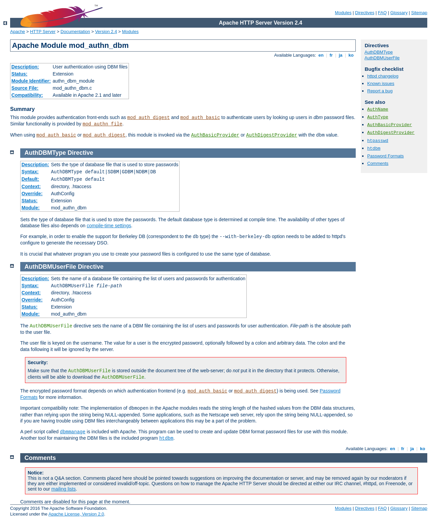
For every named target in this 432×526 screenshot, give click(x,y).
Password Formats (385, 155)
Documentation (75, 31)
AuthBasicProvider (215, 135)
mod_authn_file (103, 124)
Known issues (380, 83)
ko (351, 55)
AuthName (377, 109)
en (321, 55)
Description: (25, 66)
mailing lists (63, 489)
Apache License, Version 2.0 (76, 514)
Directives (364, 12)
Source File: (24, 88)
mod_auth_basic (200, 117)
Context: (31, 186)
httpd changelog (383, 76)
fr (331, 55)
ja (341, 55)
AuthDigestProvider (271, 135)
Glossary (398, 12)
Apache (17, 31)
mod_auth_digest (148, 117)
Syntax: (30, 171)
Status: (19, 74)
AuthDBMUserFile (382, 57)
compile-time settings (109, 225)
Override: (32, 193)
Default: (30, 179)
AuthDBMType (378, 52)
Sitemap (419, 12)
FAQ (382, 12)
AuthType (377, 117)
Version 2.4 (106, 31)
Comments (377, 163)
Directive (80, 152)
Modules (343, 12)
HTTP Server (43, 31)
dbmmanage (73, 432)
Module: (31, 207)
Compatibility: (27, 95)
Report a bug (380, 90)
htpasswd (377, 140)
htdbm (373, 148)
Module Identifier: (31, 81)
